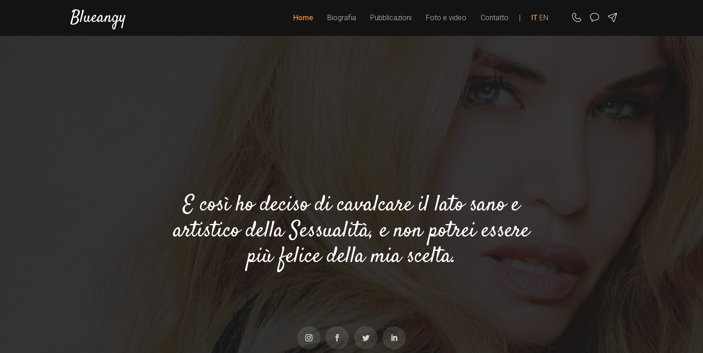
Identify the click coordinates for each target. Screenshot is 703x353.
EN (543, 17)
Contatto (494, 17)
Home (303, 17)
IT (534, 17)
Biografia (341, 17)
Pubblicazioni (391, 17)
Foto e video (446, 17)
